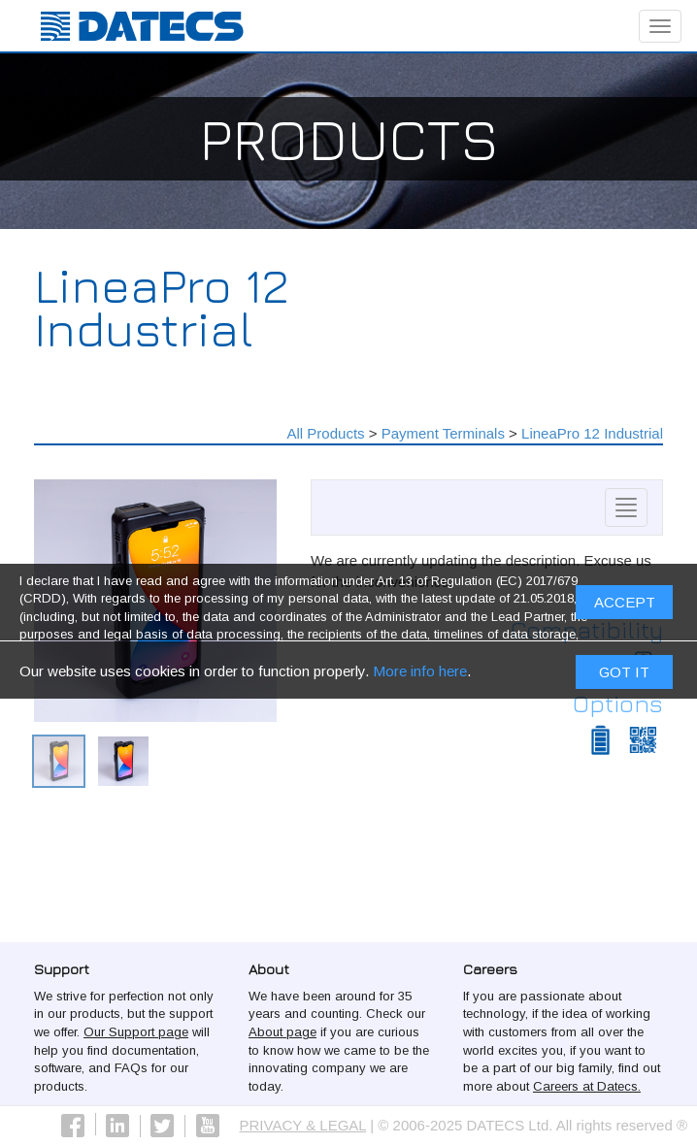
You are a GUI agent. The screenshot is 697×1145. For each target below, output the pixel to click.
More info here (420, 675)
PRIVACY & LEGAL (303, 1125)
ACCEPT (624, 607)
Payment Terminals (443, 433)
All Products (326, 433)
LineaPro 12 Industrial (592, 433)
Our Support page (135, 1032)
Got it (624, 676)
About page (282, 1032)
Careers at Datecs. (587, 1086)
